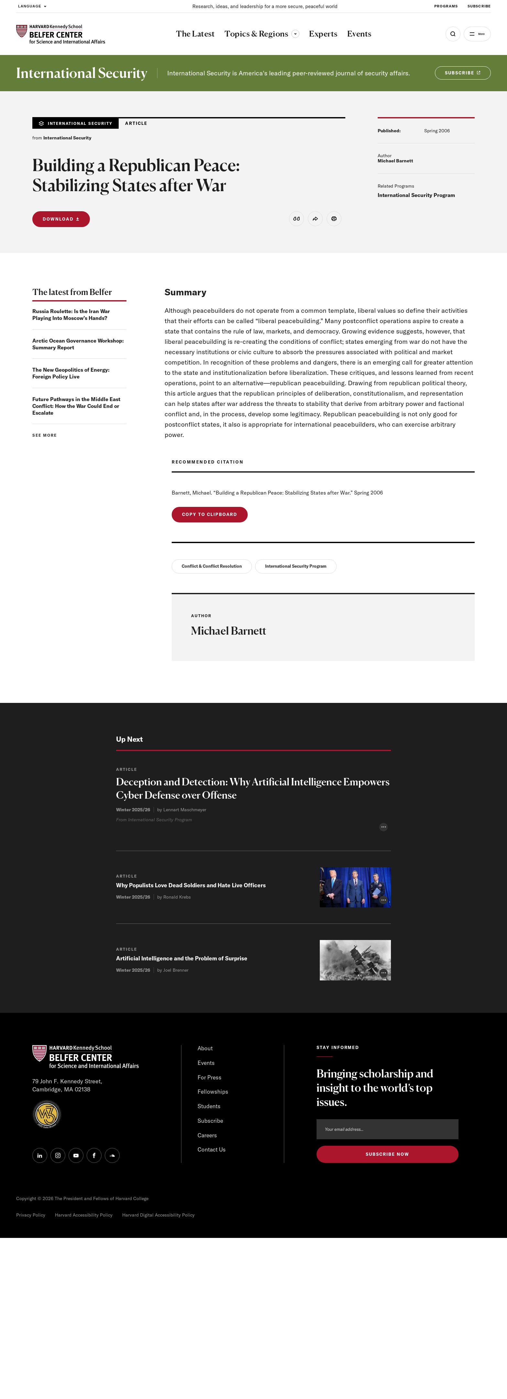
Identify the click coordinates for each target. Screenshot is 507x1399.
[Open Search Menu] (444, 34)
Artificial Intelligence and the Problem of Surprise (183, 1118)
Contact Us (212, 1312)
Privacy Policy (30, 1376)
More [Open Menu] (477, 34)
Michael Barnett (395, 161)
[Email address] (387, 1289)
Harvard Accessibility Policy (84, 1376)
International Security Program (416, 195)
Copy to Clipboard (209, 515)
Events (206, 1223)
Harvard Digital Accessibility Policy (158, 1376)
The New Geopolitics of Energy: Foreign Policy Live (71, 374)
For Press (210, 1237)
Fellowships (213, 1252)
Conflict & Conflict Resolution (212, 568)
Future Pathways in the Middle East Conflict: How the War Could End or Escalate (76, 407)
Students (209, 1267)
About (205, 1208)
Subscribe (210, 1282)
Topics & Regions (257, 33)
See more (44, 436)
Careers (208, 1297)
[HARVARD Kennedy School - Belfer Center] (60, 34)
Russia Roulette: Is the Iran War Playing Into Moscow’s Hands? (71, 315)
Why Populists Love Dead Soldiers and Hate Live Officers (193, 1045)
